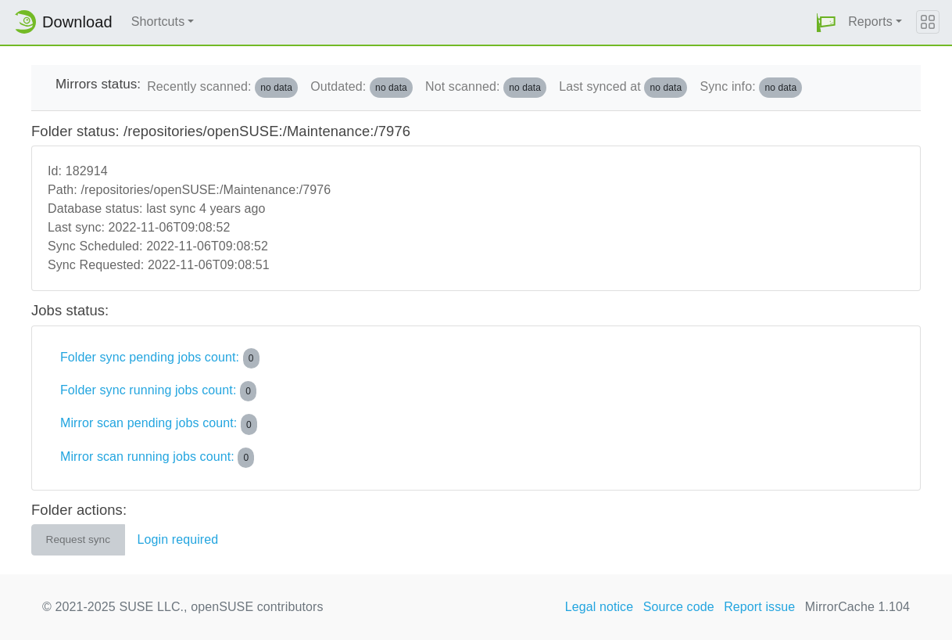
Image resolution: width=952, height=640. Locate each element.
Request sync (78, 539)
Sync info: (751, 87)
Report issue (759, 606)
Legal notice (599, 606)
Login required (178, 539)
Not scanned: (485, 87)
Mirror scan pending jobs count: (158, 424)
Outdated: (361, 87)
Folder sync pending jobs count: (159, 358)
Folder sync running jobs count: (158, 391)
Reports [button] (870, 21)
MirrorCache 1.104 (857, 606)
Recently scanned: (222, 87)
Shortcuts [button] (158, 21)
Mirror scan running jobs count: (157, 458)
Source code (678, 606)
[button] (826, 22)
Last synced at (623, 87)
